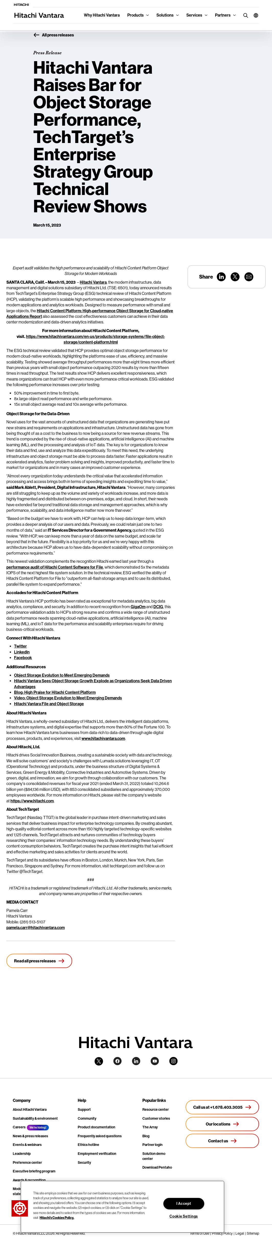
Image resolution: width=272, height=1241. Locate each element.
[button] (254, 15)
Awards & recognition (29, 1180)
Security (84, 1162)
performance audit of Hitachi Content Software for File (54, 567)
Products (135, 15)
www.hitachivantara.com (103, 738)
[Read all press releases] (39, 961)
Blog (146, 1136)
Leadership (22, 1154)
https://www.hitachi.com (32, 801)
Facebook (23, 657)
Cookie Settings (183, 1216)
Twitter (20, 646)
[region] (122, 1207)
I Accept (183, 1203)
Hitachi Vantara (93, 282)
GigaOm (138, 606)
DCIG (158, 606)
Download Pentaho (157, 1167)
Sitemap (253, 1233)
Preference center (27, 1162)
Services (194, 15)
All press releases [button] (53, 35)
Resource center (155, 1109)
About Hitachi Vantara (30, 1109)
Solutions (165, 15)
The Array (150, 1127)
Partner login (152, 1145)
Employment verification (97, 1154)
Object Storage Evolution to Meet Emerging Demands (62, 675)
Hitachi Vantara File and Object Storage (49, 703)
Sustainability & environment (35, 1118)
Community (87, 1118)
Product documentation (96, 1127)
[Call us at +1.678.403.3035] (222, 1107)
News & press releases (30, 1136)
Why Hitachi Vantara (102, 15)
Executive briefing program (34, 1171)
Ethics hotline (88, 1145)
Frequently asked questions (100, 1136)
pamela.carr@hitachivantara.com (35, 927)
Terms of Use (199, 1233)
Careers (19, 1127)
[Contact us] (222, 1141)
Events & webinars (27, 1145)
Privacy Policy (222, 1233)
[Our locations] (222, 1124)
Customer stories (156, 1118)
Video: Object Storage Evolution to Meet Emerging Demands (68, 698)
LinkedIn (22, 652)
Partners (223, 15)
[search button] (245, 15)
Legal (239, 1233)
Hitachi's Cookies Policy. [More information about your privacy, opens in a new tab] (57, 1218)
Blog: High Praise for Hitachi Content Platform (55, 692)
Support (84, 1109)
